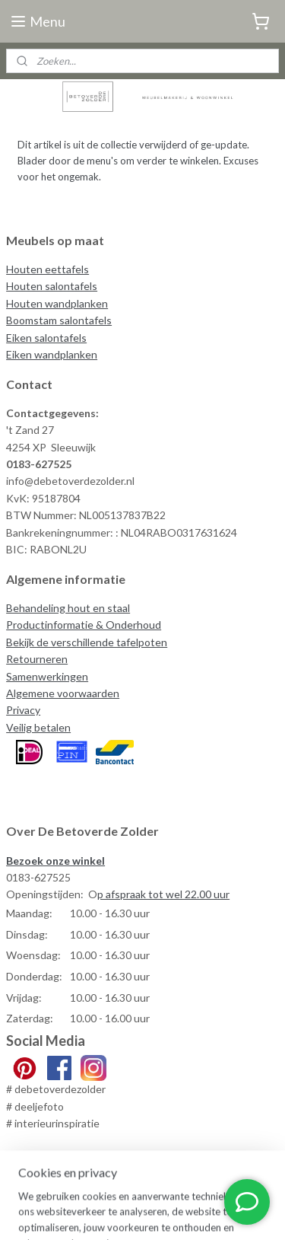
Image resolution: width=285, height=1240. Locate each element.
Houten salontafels (51, 285)
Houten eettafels (47, 269)
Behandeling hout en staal (68, 607)
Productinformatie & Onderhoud (83, 624)
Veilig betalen (38, 727)
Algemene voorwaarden (62, 693)
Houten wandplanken (57, 303)
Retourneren (37, 658)
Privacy (23, 709)
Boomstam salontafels (59, 320)
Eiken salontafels (46, 337)
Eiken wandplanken (51, 354)
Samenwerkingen (47, 676)
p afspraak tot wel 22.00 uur (163, 894)
